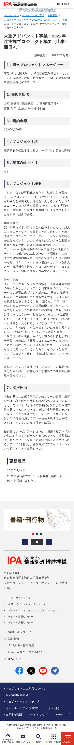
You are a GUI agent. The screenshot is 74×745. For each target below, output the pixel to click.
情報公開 (53, 708)
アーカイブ (62, 714)
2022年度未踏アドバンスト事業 (49, 19)
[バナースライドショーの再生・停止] (37, 542)
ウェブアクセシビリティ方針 (24, 701)
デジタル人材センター (20, 622)
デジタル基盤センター (20, 616)
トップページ (11, 15)
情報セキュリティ (19, 632)
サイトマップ (39, 714)
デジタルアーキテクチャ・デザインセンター (33, 610)
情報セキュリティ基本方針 (23, 708)
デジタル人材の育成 (33, 15)
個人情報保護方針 (17, 695)
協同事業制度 (14, 714)
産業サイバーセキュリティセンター (28, 604)
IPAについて (16, 658)
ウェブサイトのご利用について (26, 688)
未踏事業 (52, 15)
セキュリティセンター (20, 598)
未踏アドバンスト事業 (16, 19)
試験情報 (14, 638)
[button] (25, 542)
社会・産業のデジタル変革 (25, 652)
